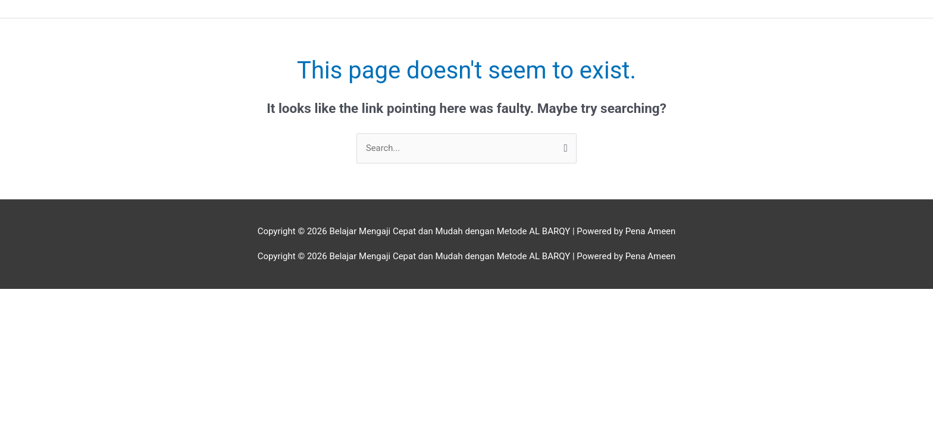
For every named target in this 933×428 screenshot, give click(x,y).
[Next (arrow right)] (74, 316)
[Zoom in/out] (24, 300)
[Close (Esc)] (173, 300)
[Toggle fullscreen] (74, 300)
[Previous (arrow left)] (24, 316)
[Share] (123, 300)
